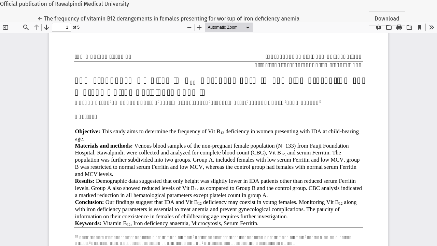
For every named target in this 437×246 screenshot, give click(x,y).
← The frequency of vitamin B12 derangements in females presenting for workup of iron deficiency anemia (168, 18)
